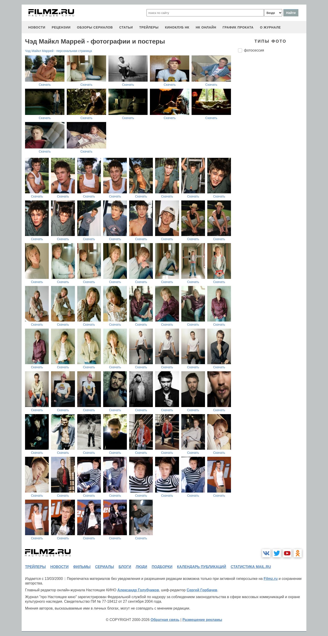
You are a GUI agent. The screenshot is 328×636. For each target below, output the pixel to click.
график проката (238, 27)
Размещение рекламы (202, 620)
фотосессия (254, 50)
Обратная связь (165, 620)
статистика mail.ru (251, 567)
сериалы (104, 567)
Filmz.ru (270, 579)
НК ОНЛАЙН (206, 27)
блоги (124, 567)
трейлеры (149, 27)
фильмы (81, 567)
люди (141, 567)
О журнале (270, 27)
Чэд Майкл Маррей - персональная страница (58, 51)
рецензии (61, 27)
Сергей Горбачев (202, 590)
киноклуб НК (177, 27)
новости (36, 27)
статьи (126, 27)
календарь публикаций (201, 567)
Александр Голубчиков (138, 590)
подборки (162, 567)
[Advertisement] (272, 132)
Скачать (45, 84)
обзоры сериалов (95, 27)
